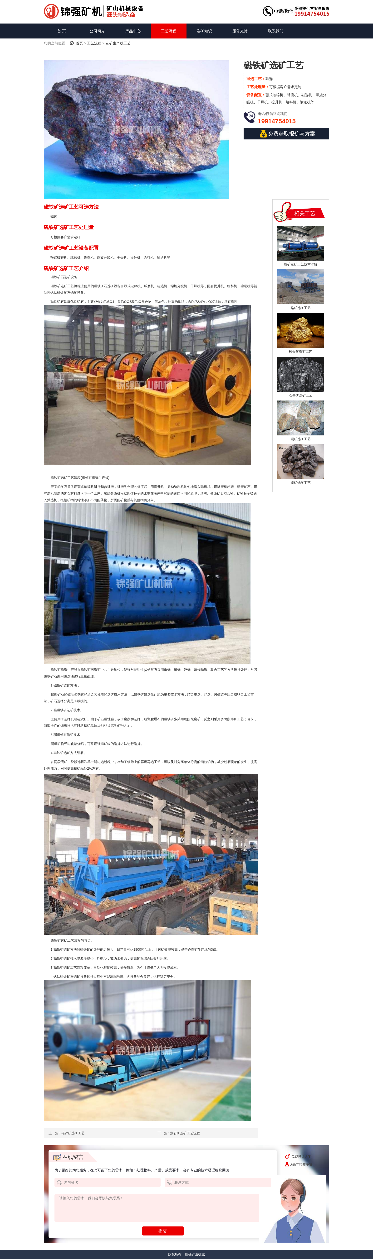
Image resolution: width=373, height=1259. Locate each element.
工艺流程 (168, 31)
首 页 (61, 31)
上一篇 (67, 1133)
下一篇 (178, 1133)
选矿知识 (204, 31)
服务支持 (240, 31)
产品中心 (133, 31)
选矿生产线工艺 (118, 43)
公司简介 (97, 31)
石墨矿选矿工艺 (300, 395)
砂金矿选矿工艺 (300, 351)
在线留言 (68, 1157)
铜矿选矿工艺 (301, 439)
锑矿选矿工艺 (301, 483)
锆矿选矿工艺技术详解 (300, 264)
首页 (79, 43)
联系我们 (275, 31)
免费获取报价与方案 (287, 133)
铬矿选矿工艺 (301, 308)
